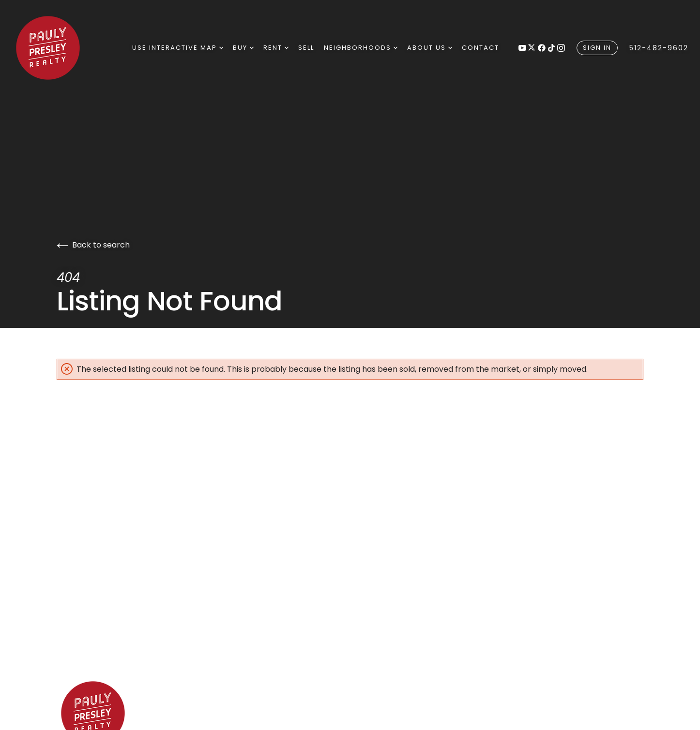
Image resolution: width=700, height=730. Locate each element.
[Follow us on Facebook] (542, 48)
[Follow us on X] (532, 48)
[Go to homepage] (61, 48)
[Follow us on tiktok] (551, 48)
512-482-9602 (658, 48)
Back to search (93, 244)
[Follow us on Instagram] (561, 48)
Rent (276, 47)
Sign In (597, 47)
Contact (480, 47)
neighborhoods (360, 47)
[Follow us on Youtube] (522, 48)
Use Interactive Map (177, 47)
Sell (306, 47)
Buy (243, 47)
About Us (429, 47)
